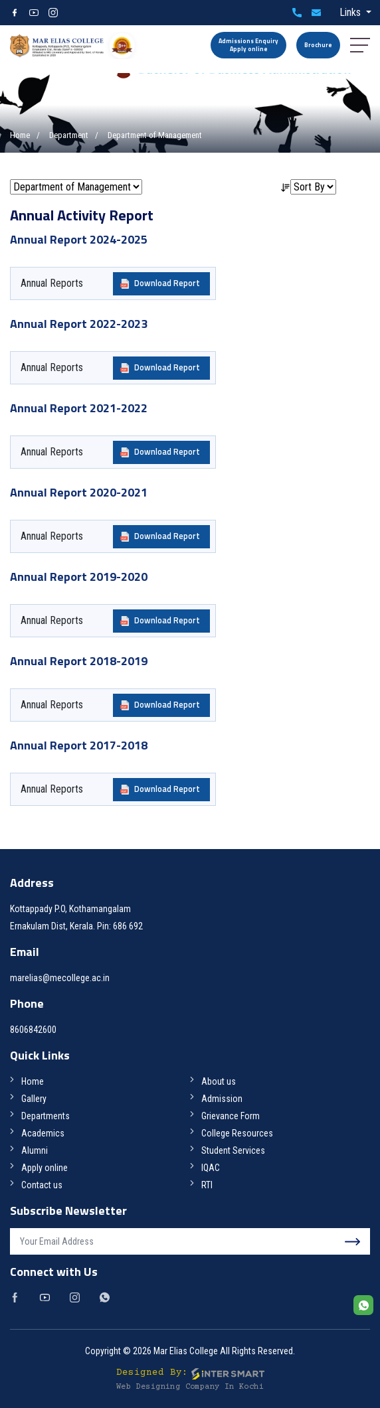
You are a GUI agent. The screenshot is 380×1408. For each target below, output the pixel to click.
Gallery (34, 1098)
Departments (45, 1116)
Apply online (44, 1167)
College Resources (237, 1133)
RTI (207, 1185)
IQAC (210, 1167)
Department (68, 135)
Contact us (41, 1185)
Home (20, 135)
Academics (42, 1133)
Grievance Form (230, 1116)
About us (218, 1081)
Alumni (34, 1150)
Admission (221, 1098)
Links (351, 12)
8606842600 (297, 12)
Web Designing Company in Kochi (190, 1387)
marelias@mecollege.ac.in (316, 12)
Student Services (233, 1150)
